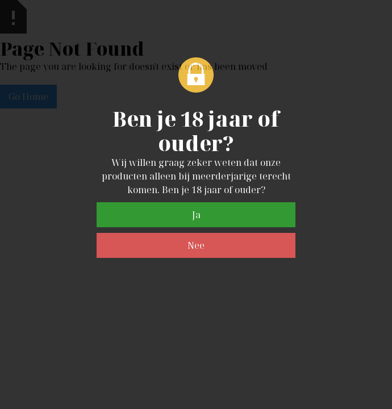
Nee (196, 245)
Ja (196, 214)
